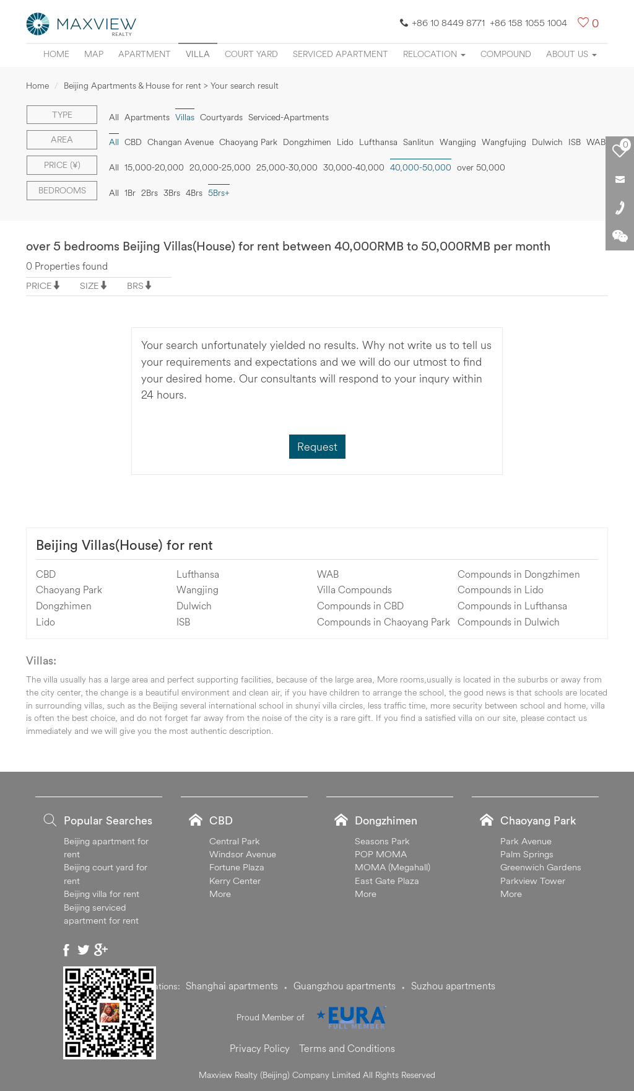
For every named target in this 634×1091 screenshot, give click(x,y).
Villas (184, 117)
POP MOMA (381, 854)
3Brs (171, 192)
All (114, 117)
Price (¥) (62, 164)
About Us (571, 54)
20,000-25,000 (220, 167)
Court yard (251, 54)
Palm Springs (527, 854)
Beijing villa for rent (101, 893)
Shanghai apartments (232, 985)
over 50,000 (481, 167)
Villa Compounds (354, 589)
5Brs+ (219, 192)
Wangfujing (504, 142)
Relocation (434, 54)
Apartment (144, 54)
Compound (505, 54)
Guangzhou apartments (344, 985)
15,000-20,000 (154, 167)
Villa (198, 54)
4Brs (194, 192)
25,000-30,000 (287, 167)
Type (62, 114)
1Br (130, 192)
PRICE (39, 285)
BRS (135, 285)
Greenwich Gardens (540, 867)
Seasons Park (382, 841)
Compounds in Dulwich (509, 622)
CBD (133, 142)
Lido (345, 142)
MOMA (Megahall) (392, 867)
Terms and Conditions (347, 1048)
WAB (596, 142)
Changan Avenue (180, 142)
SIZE (89, 285)
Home (56, 54)
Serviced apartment (340, 54)
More (220, 893)
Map (93, 54)
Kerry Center (235, 880)
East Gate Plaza (387, 880)
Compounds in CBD (360, 605)
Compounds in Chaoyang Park (383, 622)
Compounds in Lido (501, 589)
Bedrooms (62, 190)
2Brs (149, 192)
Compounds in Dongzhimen (519, 574)
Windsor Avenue (242, 854)
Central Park (234, 841)
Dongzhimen (307, 142)
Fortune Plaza (236, 867)
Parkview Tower (532, 880)
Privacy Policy (260, 1048)
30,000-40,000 (353, 167)
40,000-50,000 (420, 167)
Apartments (147, 117)
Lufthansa (378, 142)
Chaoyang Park (248, 142)
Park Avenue (526, 841)
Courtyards (221, 117)
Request (317, 446)
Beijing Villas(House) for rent (124, 545)
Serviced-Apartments (288, 117)
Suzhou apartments (453, 985)
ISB (574, 142)
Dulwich (547, 142)
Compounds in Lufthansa (512, 605)
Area (62, 139)
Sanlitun (418, 142)
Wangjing (458, 142)
